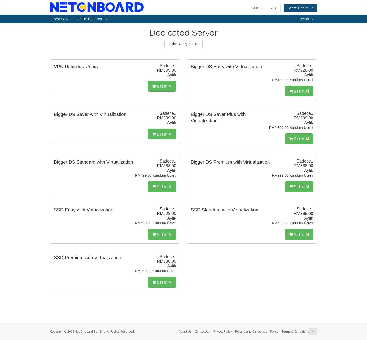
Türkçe (257, 8)
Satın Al (162, 86)
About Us (185, 331)
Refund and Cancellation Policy (256, 331)
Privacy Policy (222, 331)
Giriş (272, 8)
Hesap (306, 19)
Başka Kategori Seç (183, 43)
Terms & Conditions (295, 331)
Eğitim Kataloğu (92, 19)
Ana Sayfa (62, 19)
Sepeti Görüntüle (300, 8)
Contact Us (202, 331)
